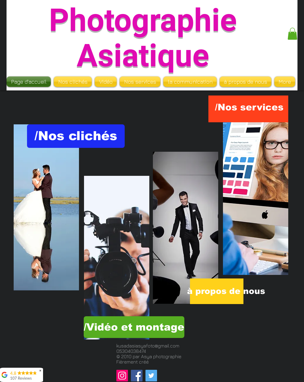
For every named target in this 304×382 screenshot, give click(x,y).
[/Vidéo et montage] (134, 327)
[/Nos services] (249, 107)
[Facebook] (136, 375)
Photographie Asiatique (143, 38)
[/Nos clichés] (76, 136)
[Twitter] (151, 375)
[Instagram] (122, 375)
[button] (292, 34)
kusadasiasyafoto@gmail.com (147, 345)
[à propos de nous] (226, 291)
